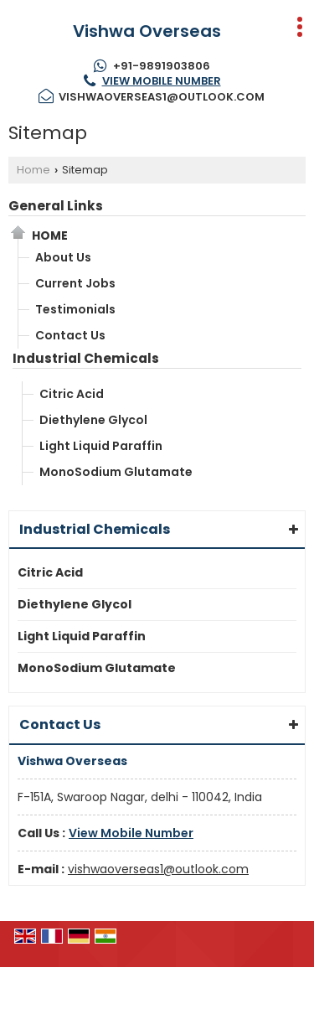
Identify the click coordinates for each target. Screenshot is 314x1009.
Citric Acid (71, 393)
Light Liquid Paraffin (100, 445)
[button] (161, 81)
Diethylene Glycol (93, 419)
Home (33, 170)
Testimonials (75, 309)
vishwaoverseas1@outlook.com (162, 97)
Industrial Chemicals (86, 358)
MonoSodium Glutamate (116, 471)
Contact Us (70, 335)
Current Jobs (75, 283)
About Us (63, 257)
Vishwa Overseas (147, 31)
